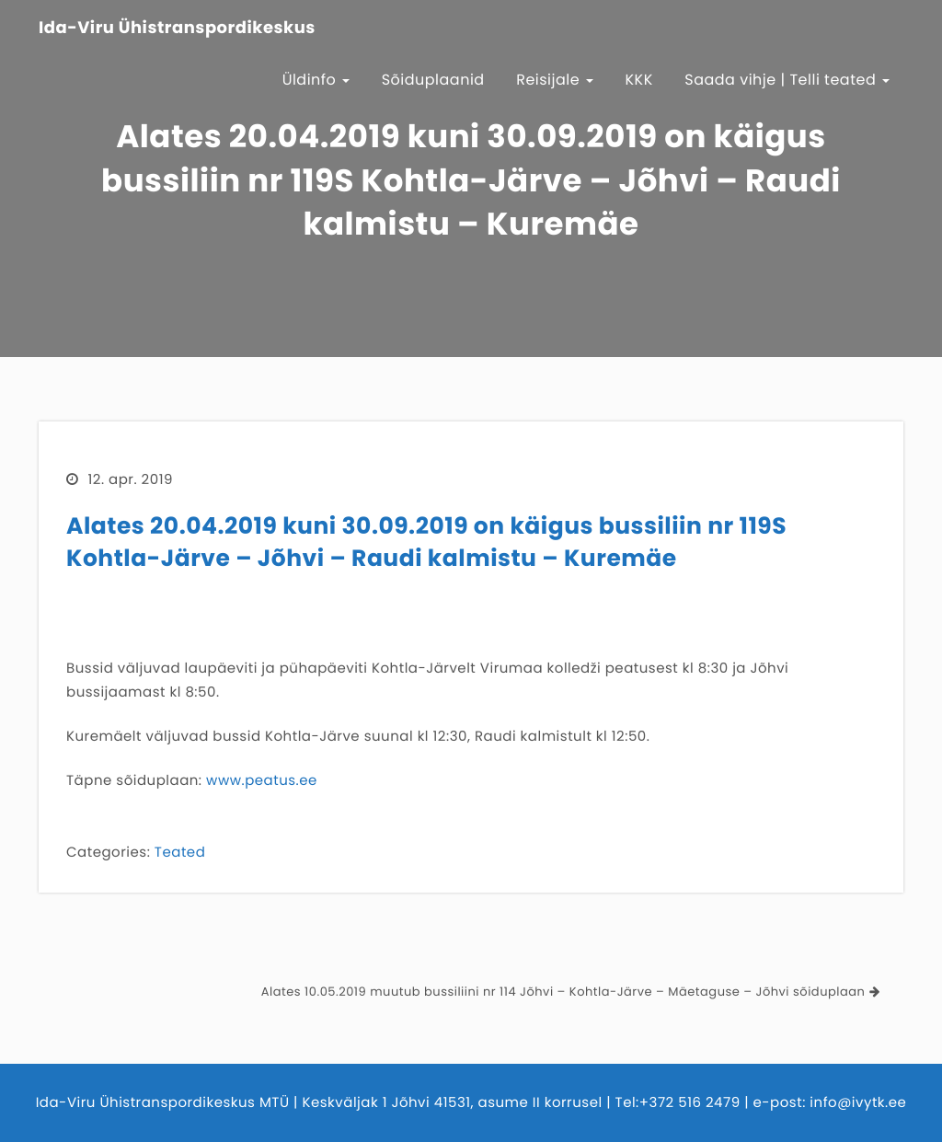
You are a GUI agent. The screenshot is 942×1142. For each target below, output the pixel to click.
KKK (639, 79)
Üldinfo (316, 79)
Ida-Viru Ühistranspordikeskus (177, 28)
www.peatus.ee (261, 780)
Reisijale (554, 79)
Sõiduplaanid (433, 79)
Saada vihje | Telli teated (787, 79)
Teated (180, 852)
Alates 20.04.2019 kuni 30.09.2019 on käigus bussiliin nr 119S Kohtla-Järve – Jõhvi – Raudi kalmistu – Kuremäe (426, 542)
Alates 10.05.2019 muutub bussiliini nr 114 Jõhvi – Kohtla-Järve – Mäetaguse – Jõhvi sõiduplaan (563, 991)
